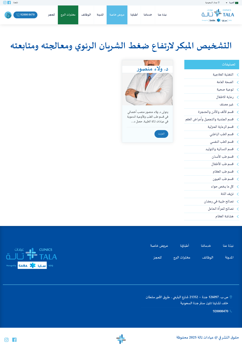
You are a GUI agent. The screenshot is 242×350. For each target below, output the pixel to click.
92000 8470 (25, 14)
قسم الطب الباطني (221, 134)
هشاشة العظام (224, 216)
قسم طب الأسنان (222, 157)
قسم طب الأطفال (222, 164)
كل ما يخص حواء (222, 187)
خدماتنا (148, 14)
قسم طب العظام (223, 172)
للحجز (51, 14)
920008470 (220, 311)
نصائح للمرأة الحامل (220, 209)
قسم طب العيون (223, 179)
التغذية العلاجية (223, 75)
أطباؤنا (134, 14)
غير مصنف (226, 104)
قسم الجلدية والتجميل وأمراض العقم (209, 119)
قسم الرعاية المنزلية (220, 127)
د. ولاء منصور (152, 69)
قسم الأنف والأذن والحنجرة (215, 112)
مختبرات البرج (68, 14)
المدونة (100, 14)
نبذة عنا (162, 14)
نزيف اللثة (227, 194)
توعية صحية (225, 90)
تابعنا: (15, 3)
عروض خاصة (117, 14)
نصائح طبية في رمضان (218, 201)
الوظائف (86, 14)
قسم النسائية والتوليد (219, 149)
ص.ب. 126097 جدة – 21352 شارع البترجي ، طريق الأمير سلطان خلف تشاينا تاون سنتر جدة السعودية (187, 300)
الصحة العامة (225, 82)
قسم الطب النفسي (221, 142)
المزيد (161, 134)
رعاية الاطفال (224, 97)
